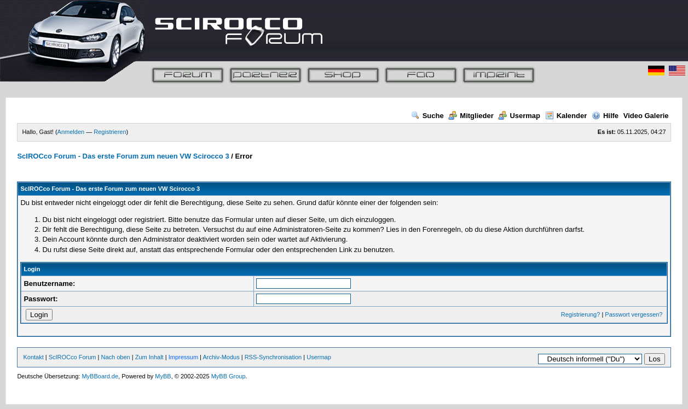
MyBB (163, 376)
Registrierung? (580, 314)
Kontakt (33, 357)
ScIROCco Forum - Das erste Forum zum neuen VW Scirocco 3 (123, 156)
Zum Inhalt (149, 357)
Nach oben (115, 357)
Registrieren (110, 131)
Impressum (183, 357)
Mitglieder (470, 116)
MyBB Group (228, 376)
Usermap (519, 116)
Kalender (566, 116)
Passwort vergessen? (633, 314)
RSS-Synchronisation (273, 357)
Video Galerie (646, 116)
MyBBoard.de (100, 376)
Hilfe (605, 116)
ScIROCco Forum (72, 357)
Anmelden (71, 131)
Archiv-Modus (221, 357)
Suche (427, 116)
